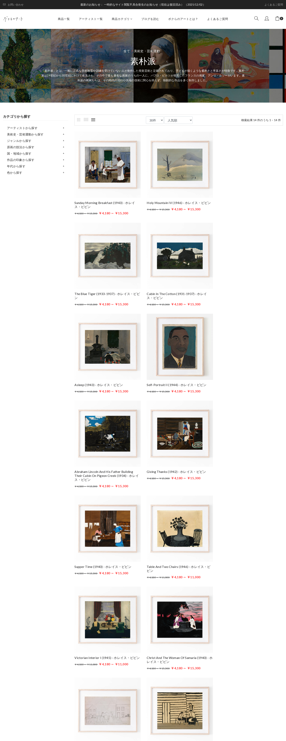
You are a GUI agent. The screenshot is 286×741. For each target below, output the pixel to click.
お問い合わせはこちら (108, 689)
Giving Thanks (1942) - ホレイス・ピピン (175, 382)
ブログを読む (150, 19)
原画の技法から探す (21, 147)
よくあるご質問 (273, 4)
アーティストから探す (22, 128)
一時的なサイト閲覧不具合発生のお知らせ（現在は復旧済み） (144, 4)
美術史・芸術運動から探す (25, 134)
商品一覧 (64, 19)
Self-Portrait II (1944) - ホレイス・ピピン (247, 292)
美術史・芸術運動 (147, 51)
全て (127, 51)
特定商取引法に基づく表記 (194, 691)
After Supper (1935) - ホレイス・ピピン (103, 567)
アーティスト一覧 (91, 19)
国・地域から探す (19, 153)
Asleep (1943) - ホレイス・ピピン (170, 292)
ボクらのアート (44, 654)
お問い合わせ (13, 4)
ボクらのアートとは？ (183, 19)
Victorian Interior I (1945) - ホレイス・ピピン (178, 477)
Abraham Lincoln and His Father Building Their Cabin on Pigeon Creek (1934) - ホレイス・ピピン (106, 386)
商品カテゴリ (122, 19)
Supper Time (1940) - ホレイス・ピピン (246, 382)
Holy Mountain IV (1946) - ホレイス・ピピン (178, 202)
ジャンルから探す (19, 140)
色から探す (14, 172)
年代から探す (16, 166)
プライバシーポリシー (191, 685)
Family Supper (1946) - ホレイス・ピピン (175, 567)
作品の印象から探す (21, 160)
